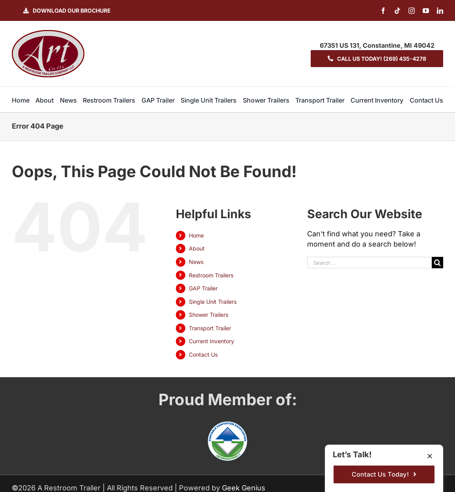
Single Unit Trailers (213, 301)
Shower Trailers (208, 314)
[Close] (429, 456)
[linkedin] (440, 10)
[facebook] (383, 10)
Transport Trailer (210, 328)
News (196, 261)
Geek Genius (243, 488)
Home (196, 235)
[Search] (437, 262)
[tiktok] (397, 10)
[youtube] (426, 10)
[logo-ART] (48, 33)
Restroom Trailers (211, 275)
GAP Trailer (203, 288)
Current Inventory (211, 341)
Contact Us (203, 354)
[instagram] (411, 10)
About (197, 248)
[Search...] (369, 262)
